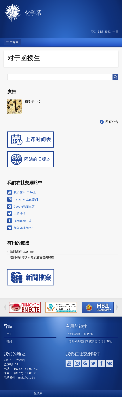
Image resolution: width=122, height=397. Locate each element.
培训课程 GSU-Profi (22, 251)
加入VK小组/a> (23, 228)
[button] (12, 42)
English (107, 32)
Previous (5, 307)
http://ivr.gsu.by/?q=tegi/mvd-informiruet (98, 307)
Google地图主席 (24, 206)
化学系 (33, 12)
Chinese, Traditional (114, 32)
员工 (9, 334)
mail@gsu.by (26, 377)
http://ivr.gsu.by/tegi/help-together (25, 307)
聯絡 (9, 341)
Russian (92, 32)
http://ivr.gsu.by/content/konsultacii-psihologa (61, 307)
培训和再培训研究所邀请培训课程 (32, 257)
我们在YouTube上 (25, 192)
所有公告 (111, 122)
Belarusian (100, 32)
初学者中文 (33, 101)
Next (117, 307)
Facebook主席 (23, 221)
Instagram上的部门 (26, 199)
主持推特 (19, 213)
